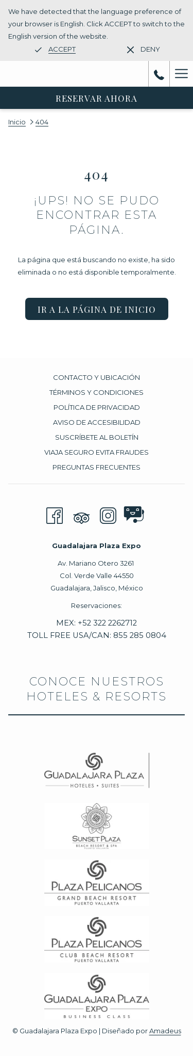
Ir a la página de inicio (97, 309)
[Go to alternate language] (55, 49)
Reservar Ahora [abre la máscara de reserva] (96, 98)
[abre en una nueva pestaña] (132, 512)
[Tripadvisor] (81, 514)
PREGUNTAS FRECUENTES (96, 467)
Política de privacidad (97, 407)
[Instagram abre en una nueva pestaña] (108, 514)
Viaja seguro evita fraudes (96, 452)
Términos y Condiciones (96, 392)
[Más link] (181, 74)
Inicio (17, 122)
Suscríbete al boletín (96, 437)
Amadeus (165, 1031)
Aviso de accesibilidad (97, 422)
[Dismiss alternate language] (143, 49)
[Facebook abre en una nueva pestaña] (54, 514)
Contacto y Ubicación (96, 377)
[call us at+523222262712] (159, 74)
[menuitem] (96, 378)
